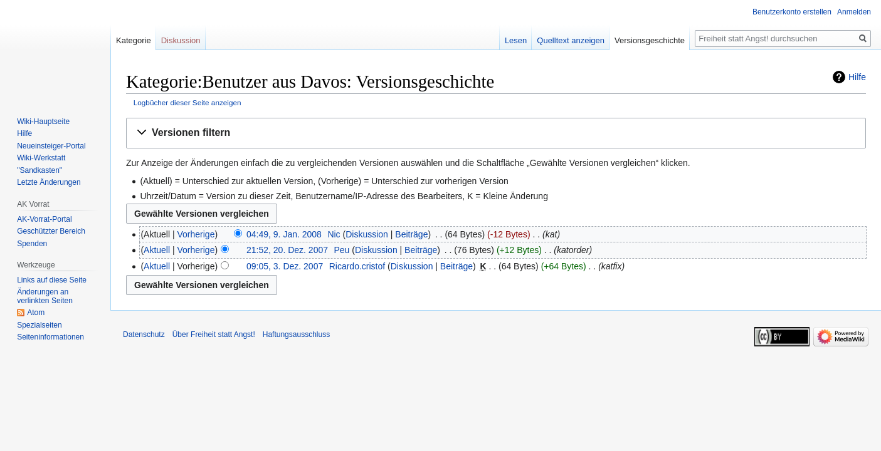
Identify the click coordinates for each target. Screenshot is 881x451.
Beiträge (411, 234)
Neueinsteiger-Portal (51, 146)
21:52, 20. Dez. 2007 (287, 250)
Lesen (516, 40)
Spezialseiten (39, 325)
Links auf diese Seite (52, 280)
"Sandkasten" (39, 170)
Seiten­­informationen (50, 337)
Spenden (32, 243)
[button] (496, 133)
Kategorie (133, 40)
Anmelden (854, 12)
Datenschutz (144, 334)
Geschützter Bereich (51, 231)
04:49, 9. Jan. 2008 (284, 234)
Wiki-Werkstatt (41, 157)
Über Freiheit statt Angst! (213, 334)
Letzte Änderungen (48, 182)
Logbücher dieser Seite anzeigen (187, 102)
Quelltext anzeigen (570, 40)
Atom (36, 312)
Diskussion (367, 234)
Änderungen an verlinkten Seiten (45, 296)
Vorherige (196, 234)
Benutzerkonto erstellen (791, 12)
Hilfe (857, 77)
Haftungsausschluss (296, 334)
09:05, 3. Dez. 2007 (284, 266)
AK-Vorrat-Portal (44, 219)
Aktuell (157, 250)
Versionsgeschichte (650, 40)
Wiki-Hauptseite (43, 121)
